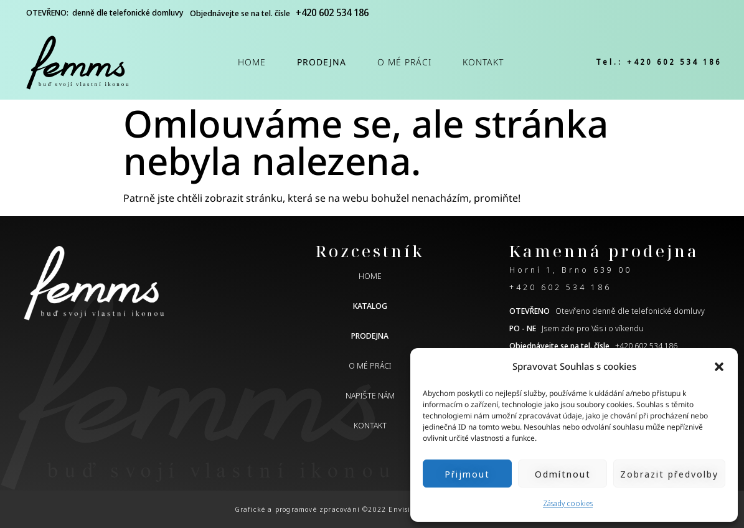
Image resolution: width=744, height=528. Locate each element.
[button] (719, 367)
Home (252, 62)
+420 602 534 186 (560, 287)
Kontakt (483, 62)
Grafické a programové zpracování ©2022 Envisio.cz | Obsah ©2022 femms (372, 509)
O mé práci (404, 62)
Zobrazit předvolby (669, 474)
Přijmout (467, 474)
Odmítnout (563, 474)
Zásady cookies (568, 503)
